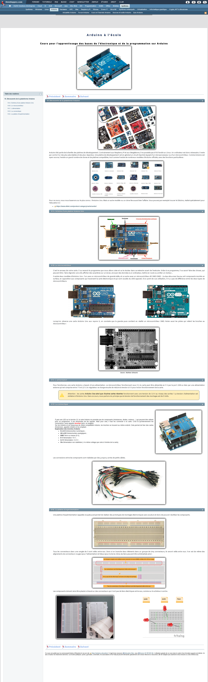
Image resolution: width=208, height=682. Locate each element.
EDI (81, 6)
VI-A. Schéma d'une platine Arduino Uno (21, 103)
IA (45, 6)
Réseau (95, 9)
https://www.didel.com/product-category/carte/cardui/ (76, 206)
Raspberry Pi (85, 9)
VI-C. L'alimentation (14, 108)
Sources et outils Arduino (122, 13)
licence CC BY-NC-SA (146, 653)
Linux (47, 9)
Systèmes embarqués (127, 9)
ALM (50, 6)
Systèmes (124, 6)
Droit (113, 2)
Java (65, 6)
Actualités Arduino (69, 13)
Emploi (94, 2)
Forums (35, 2)
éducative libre (129, 653)
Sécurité (113, 9)
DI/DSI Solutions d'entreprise (24, 6)
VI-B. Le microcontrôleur (15, 105)
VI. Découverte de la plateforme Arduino (20, 99)
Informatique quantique (158, 9)
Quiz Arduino (138, 13)
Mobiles (116, 6)
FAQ (56, 2)
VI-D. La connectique (14, 111)
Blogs (63, 2)
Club (121, 2)
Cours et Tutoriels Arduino (100, 13)
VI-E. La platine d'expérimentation (18, 114)
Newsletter (83, 2)
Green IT (104, 9)
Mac (76, 9)
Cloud (40, 6)
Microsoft (58, 6)
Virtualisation (142, 9)
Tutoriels (47, 2)
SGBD (101, 6)
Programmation (90, 6)
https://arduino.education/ (100, 653)
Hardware (63, 9)
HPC (71, 9)
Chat (71, 2)
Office (108, 6)
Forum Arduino (83, 13)
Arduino (54, 9)
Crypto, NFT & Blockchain (178, 9)
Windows (38, 9)
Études (104, 2)
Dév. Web (73, 6)
